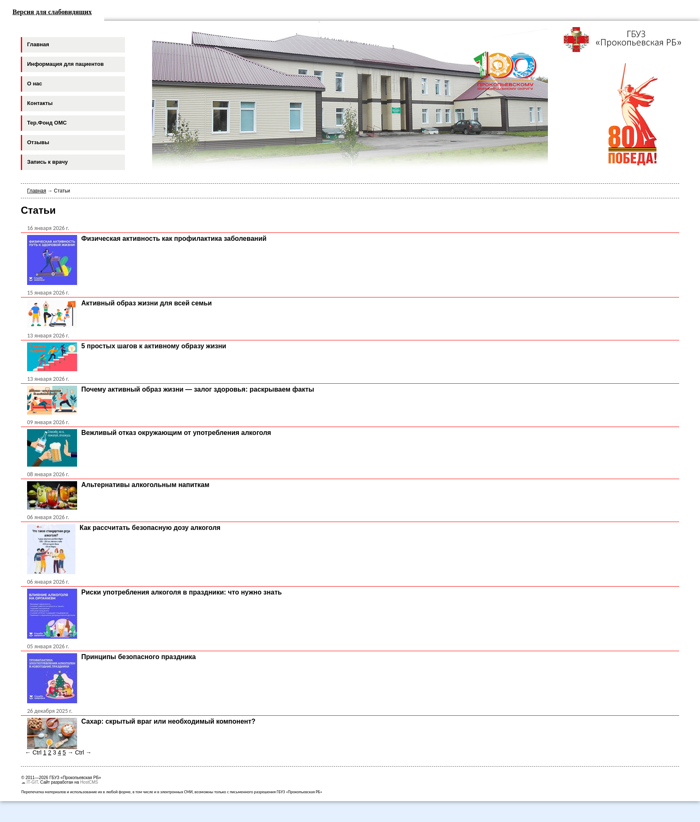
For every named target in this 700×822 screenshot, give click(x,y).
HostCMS (89, 782)
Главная (36, 191)
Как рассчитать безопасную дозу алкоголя (150, 527)
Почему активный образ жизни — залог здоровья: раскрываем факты (197, 389)
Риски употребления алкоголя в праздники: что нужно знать (181, 592)
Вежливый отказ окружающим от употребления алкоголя (176, 432)
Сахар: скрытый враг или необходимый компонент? (168, 721)
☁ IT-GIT (29, 782)
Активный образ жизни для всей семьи (146, 303)
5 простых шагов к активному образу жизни (153, 346)
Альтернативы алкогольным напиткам (145, 484)
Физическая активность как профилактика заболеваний (174, 238)
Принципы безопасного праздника (138, 656)
